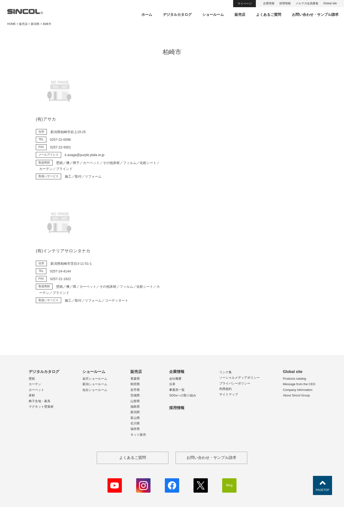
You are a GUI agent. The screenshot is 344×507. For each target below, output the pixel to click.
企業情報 (268, 3)
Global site (330, 3)
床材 (32, 395)
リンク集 (225, 372)
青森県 (135, 378)
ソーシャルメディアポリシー (239, 377)
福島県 (135, 406)
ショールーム (213, 14)
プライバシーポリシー (234, 383)
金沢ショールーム (94, 378)
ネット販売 (138, 434)
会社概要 (175, 378)
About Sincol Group (296, 395)
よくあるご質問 (268, 14)
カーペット (36, 390)
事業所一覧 (177, 390)
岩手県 (135, 390)
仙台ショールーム (94, 390)
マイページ (244, 3)
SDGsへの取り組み (182, 395)
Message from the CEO (299, 384)
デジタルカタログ (177, 14)
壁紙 (32, 378)
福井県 (135, 429)
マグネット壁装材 (41, 406)
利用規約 (225, 389)
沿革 (172, 384)
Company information (297, 390)
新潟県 (135, 412)
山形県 (135, 401)
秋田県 (135, 384)
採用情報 (285, 3)
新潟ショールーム (94, 384)
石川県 (135, 423)
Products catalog (294, 378)
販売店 (240, 14)
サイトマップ (228, 394)
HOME (11, 24)
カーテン (35, 384)
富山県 (135, 418)
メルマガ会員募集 (307, 3)
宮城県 (135, 395)
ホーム (146, 14)
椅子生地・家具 (39, 401)
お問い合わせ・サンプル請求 (315, 14)
